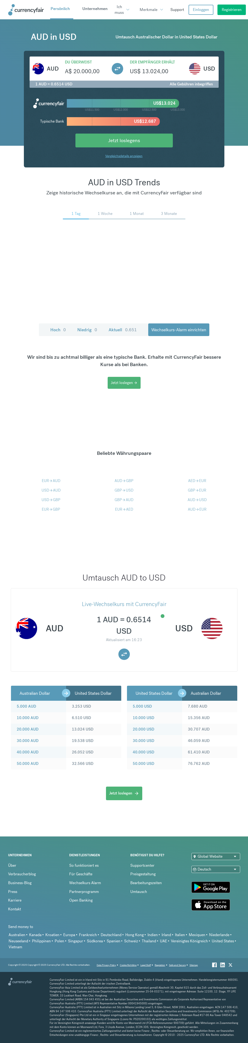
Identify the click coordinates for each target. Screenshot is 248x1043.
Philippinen (41, 941)
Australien (17, 934)
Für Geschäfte (80, 874)
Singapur (75, 941)
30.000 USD (143, 740)
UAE (163, 941)
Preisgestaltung (143, 874)
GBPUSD (124, 490)
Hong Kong (134, 934)
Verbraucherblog (22, 874)
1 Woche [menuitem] (105, 213)
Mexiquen (197, 934)
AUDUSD (197, 499)
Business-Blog (20, 882)
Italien (180, 934)
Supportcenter (142, 865)
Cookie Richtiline (128, 965)
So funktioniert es (84, 865)
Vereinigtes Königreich (189, 941)
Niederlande (219, 934)
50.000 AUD (27, 763)
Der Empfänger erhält (152, 62)
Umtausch (138, 891)
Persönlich (60, 8)
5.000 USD (142, 706)
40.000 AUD (27, 752)
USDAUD (51, 490)
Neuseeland (18, 941)
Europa (69, 934)
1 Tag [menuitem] (75, 213)
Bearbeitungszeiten (146, 882)
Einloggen (201, 9)
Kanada (35, 934)
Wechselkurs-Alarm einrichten (178, 329)
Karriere (14, 900)
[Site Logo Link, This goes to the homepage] (27, 10)
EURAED (124, 509)
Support (177, 9)
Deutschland (111, 934)
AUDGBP (124, 480)
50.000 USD (143, 763)
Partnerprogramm (84, 891)
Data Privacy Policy (106, 965)
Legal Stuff (145, 965)
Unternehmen (95, 8)
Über (12, 865)
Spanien (113, 941)
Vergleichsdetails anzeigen (123, 156)
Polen (59, 941)
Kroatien (52, 934)
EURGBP (51, 509)
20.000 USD (143, 729)
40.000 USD (143, 752)
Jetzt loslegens (124, 140)
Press (12, 891)
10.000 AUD (27, 717)
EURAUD (51, 480)
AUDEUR (197, 509)
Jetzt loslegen (124, 382)
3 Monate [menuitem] (169, 213)
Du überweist (78, 62)
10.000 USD (143, 717)
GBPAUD (124, 499)
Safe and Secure (177, 965)
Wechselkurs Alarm (85, 882)
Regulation (160, 965)
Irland (166, 934)
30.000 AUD (27, 740)
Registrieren (232, 9)
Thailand (149, 941)
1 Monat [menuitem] (137, 213)
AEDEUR (197, 480)
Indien (153, 934)
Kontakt (14, 909)
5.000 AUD (26, 706)
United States (223, 941)
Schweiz (131, 941)
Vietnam (15, 947)
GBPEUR (197, 490)
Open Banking (81, 900)
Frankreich (88, 934)
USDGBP (51, 499)
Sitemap (194, 965)
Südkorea (95, 941)
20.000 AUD (27, 729)
